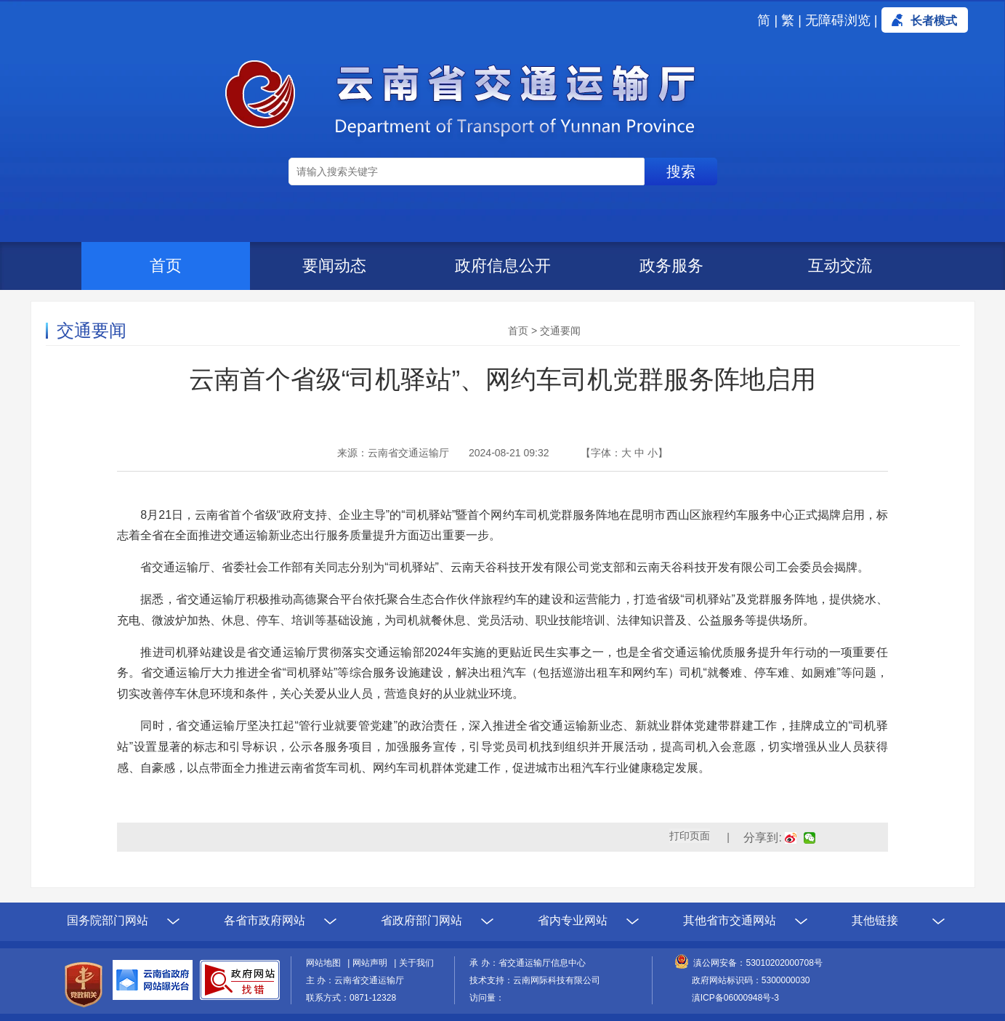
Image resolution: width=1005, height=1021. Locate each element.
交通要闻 (560, 330)
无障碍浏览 (838, 20)
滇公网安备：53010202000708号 (757, 963)
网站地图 (325, 963)
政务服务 (671, 266)
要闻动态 (334, 266)
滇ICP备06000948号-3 (735, 998)
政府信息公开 (503, 266)
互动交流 (840, 266)
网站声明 (372, 963)
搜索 (680, 171)
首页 (166, 266)
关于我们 (416, 963)
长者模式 (934, 21)
